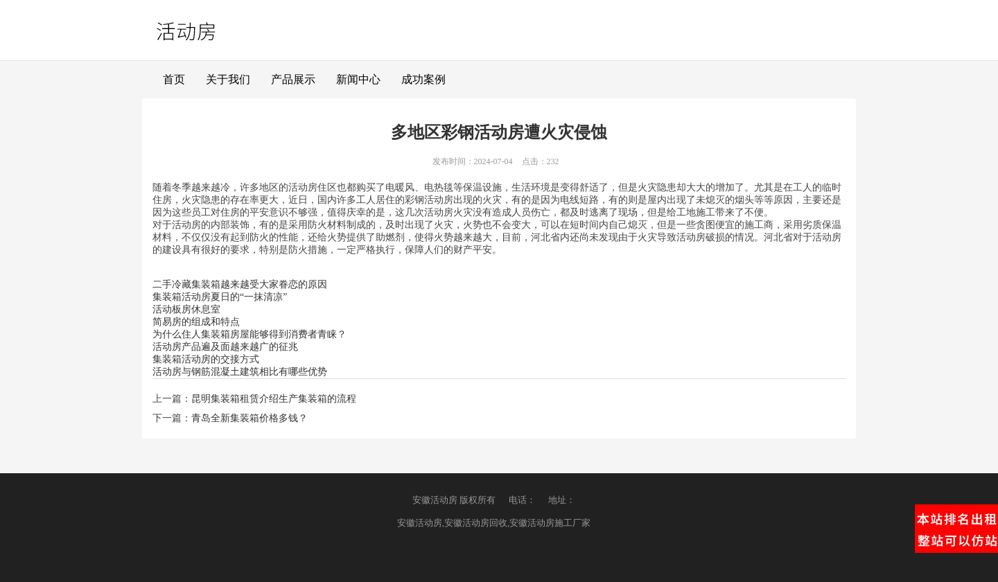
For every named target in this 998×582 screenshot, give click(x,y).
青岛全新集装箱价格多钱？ (249, 418)
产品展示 (293, 79)
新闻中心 (358, 79)
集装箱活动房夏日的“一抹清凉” (219, 297)
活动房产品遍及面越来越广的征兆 (225, 347)
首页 (174, 79)
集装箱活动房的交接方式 (205, 359)
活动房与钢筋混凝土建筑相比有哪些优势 (239, 372)
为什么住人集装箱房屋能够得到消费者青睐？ (249, 334)
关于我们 (228, 79)
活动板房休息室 (186, 309)
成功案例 (423, 79)
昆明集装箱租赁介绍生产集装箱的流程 (273, 399)
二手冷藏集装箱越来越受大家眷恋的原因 (239, 284)
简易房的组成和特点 (196, 322)
